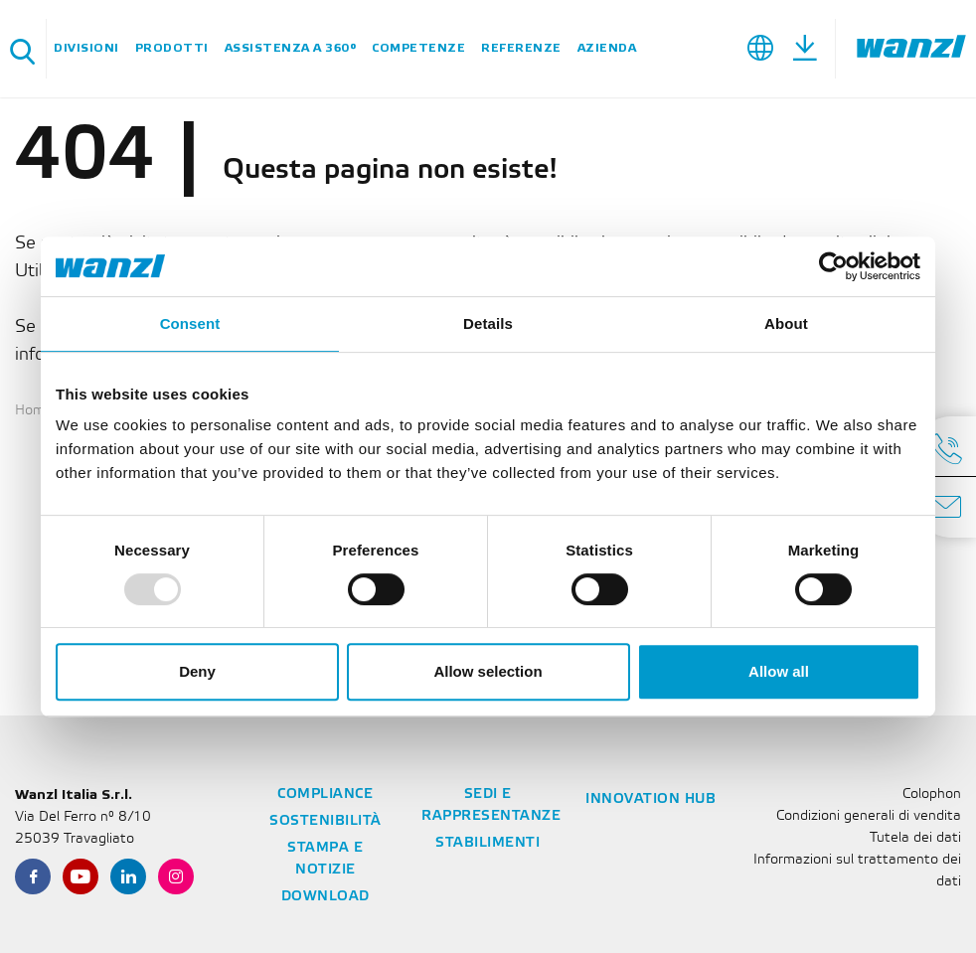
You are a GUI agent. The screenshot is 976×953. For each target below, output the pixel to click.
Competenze (418, 48)
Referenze (521, 48)
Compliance (325, 794)
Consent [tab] (190, 323)
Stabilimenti (487, 843)
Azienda (607, 48)
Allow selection (487, 671)
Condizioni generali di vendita (868, 816)
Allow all (778, 671)
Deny (197, 671)
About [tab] (786, 323)
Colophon (931, 794)
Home (34, 410)
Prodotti (172, 48)
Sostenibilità (325, 821)
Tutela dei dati (915, 838)
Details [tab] (488, 323)
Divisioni (86, 48)
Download (325, 896)
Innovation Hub (650, 799)
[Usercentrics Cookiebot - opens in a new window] (833, 266)
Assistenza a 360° (291, 48)
